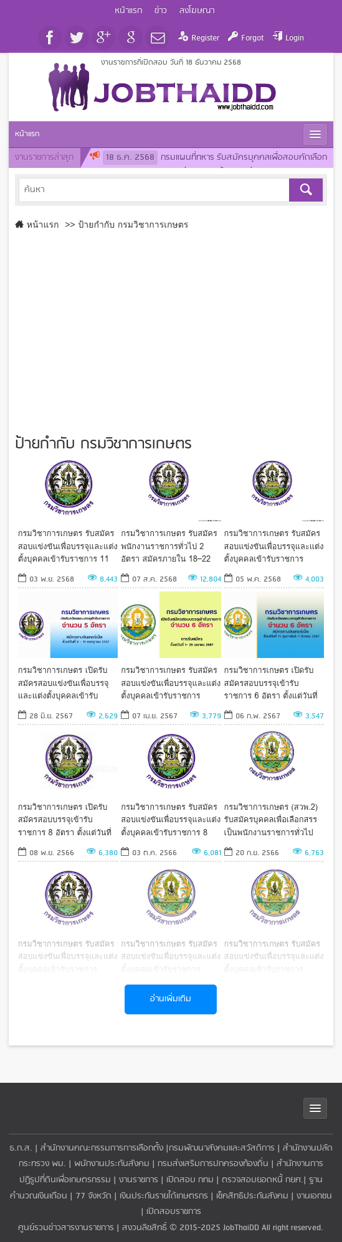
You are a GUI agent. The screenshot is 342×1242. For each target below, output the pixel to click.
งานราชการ (138, 1180)
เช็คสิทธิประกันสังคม (252, 1196)
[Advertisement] (171, 329)
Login (294, 38)
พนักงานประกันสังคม (112, 1164)
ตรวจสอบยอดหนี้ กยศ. (262, 1180)
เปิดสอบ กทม (190, 1180)
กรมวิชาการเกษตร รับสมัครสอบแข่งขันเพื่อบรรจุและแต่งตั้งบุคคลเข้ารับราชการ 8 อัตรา (171, 819)
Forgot (252, 38)
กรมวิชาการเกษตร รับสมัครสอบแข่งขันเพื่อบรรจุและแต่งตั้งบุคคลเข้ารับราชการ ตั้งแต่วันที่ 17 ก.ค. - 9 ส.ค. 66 (171, 956)
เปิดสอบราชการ (173, 1212)
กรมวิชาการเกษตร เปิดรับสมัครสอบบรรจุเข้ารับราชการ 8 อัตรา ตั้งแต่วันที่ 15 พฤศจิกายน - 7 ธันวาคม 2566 (66, 819)
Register (205, 38)
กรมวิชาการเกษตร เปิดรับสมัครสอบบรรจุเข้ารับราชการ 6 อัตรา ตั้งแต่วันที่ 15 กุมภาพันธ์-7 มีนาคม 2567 (271, 682)
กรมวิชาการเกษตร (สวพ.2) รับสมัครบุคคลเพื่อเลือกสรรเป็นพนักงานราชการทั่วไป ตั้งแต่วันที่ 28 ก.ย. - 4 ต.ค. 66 (271, 819)
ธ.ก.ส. (20, 1148)
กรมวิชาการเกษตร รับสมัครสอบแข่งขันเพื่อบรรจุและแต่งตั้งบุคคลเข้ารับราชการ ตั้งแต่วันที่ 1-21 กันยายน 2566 (68, 956)
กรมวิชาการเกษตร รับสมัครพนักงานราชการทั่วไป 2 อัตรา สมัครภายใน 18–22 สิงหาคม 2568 (169, 545)
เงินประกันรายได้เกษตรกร (164, 1196)
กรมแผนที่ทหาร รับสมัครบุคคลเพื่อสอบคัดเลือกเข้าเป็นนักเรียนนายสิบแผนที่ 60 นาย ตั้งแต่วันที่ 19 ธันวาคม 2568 (208, 166)
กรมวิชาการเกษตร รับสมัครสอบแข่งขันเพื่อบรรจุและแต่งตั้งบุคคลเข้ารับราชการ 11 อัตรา (68, 545)
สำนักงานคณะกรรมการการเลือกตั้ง (101, 1148)
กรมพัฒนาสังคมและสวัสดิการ (222, 1148)
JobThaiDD (241, 1228)
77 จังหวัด (93, 1196)
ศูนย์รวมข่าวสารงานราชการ (67, 1228)
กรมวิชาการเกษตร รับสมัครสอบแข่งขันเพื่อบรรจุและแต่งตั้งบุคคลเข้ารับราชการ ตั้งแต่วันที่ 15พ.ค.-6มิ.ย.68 (274, 545)
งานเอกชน (314, 1196)
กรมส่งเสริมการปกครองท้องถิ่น (213, 1164)
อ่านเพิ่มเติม (170, 999)
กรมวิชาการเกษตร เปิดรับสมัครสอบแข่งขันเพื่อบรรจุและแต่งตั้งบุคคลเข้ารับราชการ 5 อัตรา (63, 682)
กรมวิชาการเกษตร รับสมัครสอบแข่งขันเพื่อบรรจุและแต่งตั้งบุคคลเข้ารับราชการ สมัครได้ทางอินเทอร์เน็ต (171, 682)
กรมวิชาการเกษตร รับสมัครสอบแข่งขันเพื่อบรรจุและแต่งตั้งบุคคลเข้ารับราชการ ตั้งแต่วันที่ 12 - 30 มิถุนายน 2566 (274, 956)
